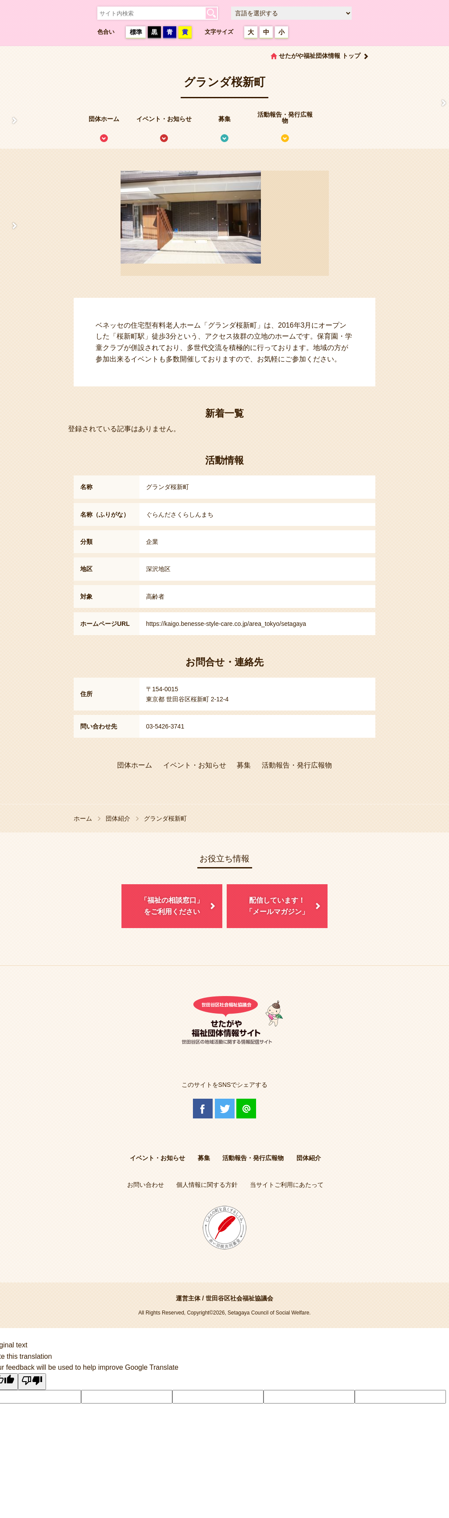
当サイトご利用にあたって (287, 1184)
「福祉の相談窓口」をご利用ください (171, 906)
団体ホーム (104, 118)
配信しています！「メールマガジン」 (277, 906)
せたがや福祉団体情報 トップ (319, 55)
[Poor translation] (32, 1381)
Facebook (203, 1108)
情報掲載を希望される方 (439, 103)
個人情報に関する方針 (207, 1184)
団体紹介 (118, 818)
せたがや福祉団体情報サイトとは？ (10, 120)
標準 (136, 32)
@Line (246, 1108)
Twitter (225, 1108)
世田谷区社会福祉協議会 (239, 1298)
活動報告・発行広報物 (285, 117)
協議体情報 (10, 226)
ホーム (83, 818)
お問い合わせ (145, 1184)
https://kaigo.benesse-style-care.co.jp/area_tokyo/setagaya (226, 623)
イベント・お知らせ (164, 118)
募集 (224, 118)
